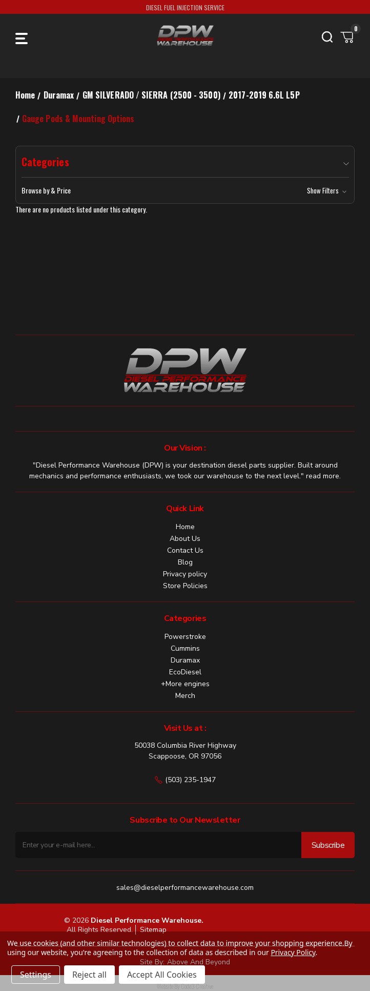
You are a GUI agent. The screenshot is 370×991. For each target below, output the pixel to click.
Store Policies (185, 586)
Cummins (185, 648)
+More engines (185, 684)
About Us (185, 538)
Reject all (89, 974)
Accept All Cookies (162, 974)
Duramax (185, 660)
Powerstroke (185, 637)
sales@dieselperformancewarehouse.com (185, 887)
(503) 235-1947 (185, 780)
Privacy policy (185, 574)
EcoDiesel (185, 672)
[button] (185, 190)
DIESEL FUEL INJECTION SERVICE (185, 7)
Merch (185, 696)
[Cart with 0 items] (347, 37)
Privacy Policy (293, 952)
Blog (185, 562)
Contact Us (185, 550)
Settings (35, 974)
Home (185, 527)
